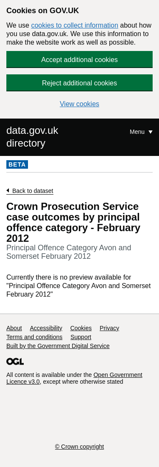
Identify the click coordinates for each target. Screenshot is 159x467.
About (14, 328)
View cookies (79, 104)
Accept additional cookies (79, 59)
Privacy (109, 328)
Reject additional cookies (79, 83)
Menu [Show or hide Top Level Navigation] (138, 131)
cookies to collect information (74, 25)
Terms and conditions (34, 337)
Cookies (81, 328)
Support (80, 337)
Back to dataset (32, 190)
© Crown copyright (79, 446)
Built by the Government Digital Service (58, 345)
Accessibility (46, 328)
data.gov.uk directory (32, 137)
